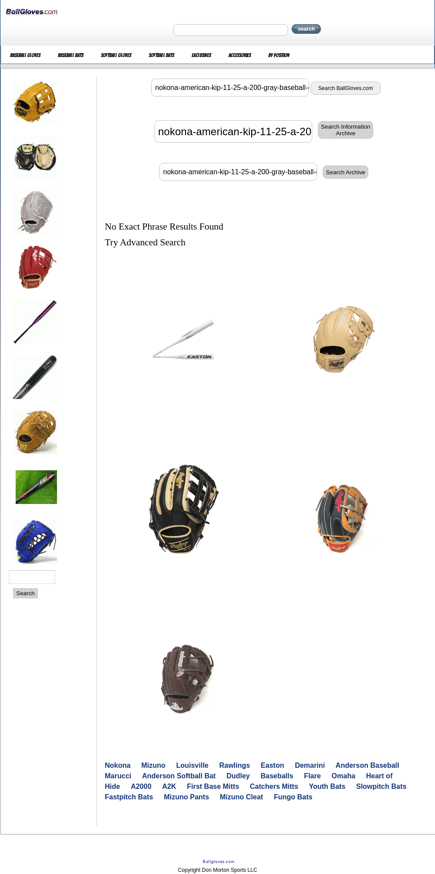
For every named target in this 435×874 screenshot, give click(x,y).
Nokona (118, 765)
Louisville (192, 765)
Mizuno (153, 765)
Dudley (238, 776)
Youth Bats (327, 786)
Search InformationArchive (346, 130)
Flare (312, 776)
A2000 (141, 786)
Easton (272, 765)
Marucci (118, 776)
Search (25, 593)
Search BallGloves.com (345, 88)
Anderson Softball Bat (179, 776)
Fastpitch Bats (129, 797)
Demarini (309, 765)
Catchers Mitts (274, 786)
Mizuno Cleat (241, 797)
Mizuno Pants (186, 797)
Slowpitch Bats (381, 786)
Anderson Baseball (367, 765)
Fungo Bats (293, 797)
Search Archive (345, 172)
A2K (169, 786)
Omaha (343, 776)
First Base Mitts (213, 786)
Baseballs (276, 776)
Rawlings (234, 765)
